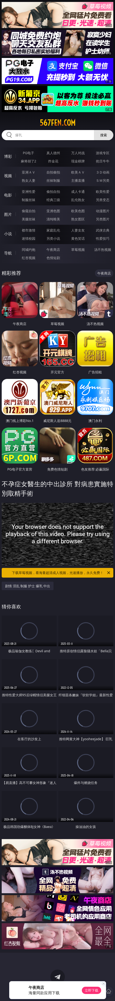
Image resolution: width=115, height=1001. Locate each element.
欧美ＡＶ (78, 172)
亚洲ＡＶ (28, 172)
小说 (8, 233)
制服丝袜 (28, 199)
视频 (8, 175)
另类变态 (102, 199)
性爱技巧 (102, 238)
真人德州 (53, 153)
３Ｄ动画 (102, 172)
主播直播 (78, 180)
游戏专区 (102, 153)
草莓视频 (78, 249)
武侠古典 (102, 230)
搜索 (103, 135)
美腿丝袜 (28, 219)
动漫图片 (102, 211)
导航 (8, 253)
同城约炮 (28, 249)
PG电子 (28, 153)
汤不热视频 (102, 249)
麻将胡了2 (28, 161)
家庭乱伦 (53, 230)
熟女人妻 (28, 180)
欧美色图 (78, 211)
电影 (8, 195)
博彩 (8, 156)
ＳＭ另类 (102, 180)
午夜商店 (53, 249)
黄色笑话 (78, 238)
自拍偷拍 (53, 172)
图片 (8, 214)
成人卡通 (78, 191)
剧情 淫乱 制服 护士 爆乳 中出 (27, 586)
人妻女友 (78, 230)
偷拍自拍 (53, 191)
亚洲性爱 (28, 191)
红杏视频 (28, 257)
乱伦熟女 (78, 199)
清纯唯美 (53, 219)
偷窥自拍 (28, 211)
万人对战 (78, 153)
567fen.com (58, 123)
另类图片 (102, 219)
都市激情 (28, 230)
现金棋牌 (78, 161)
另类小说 (53, 238)
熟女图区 (78, 219)
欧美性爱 (102, 191)
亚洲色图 (53, 211)
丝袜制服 (53, 180)
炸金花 (53, 161)
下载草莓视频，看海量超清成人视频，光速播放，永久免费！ (61, 573)
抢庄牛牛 (102, 161)
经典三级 (53, 199)
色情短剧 (53, 257)
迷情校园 (28, 238)
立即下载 (91, 990)
